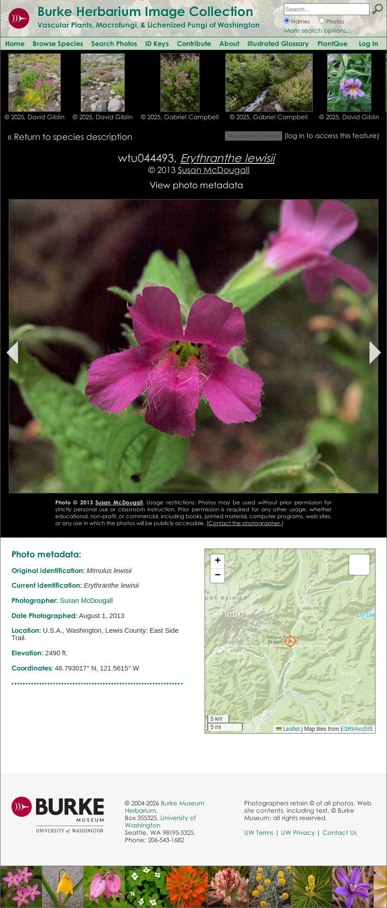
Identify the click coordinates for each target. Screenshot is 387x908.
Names (300, 21)
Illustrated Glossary (278, 43)
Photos (335, 21)
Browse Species (58, 43)
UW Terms (258, 832)
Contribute (194, 43)
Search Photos (114, 43)
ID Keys (157, 43)
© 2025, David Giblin (34, 117)
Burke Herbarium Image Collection (145, 11)
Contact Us (339, 832)
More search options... (318, 30)
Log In (368, 43)
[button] (290, 641)
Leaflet (287, 729)
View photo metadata (196, 184)
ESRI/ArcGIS (356, 729)
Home (14, 43)
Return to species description (73, 136)
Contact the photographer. (244, 523)
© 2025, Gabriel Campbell (180, 117)
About (229, 43)
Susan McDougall (214, 169)
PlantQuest (334, 43)
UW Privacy (298, 832)
